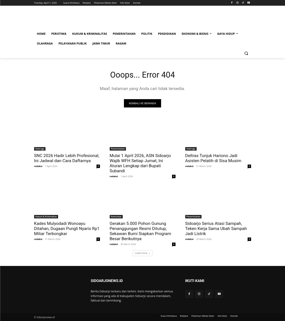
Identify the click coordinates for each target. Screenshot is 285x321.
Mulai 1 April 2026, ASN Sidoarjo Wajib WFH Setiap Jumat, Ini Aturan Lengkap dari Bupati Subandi (140, 163)
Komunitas (116, 216)
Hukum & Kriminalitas (46, 216)
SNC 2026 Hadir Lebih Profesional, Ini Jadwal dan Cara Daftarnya (66, 158)
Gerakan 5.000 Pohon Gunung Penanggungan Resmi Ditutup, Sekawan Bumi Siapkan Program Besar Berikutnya (140, 231)
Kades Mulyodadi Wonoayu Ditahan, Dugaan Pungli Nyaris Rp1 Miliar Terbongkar (67, 228)
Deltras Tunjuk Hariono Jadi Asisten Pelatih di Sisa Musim (213, 158)
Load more (142, 253)
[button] (246, 53)
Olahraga (39, 148)
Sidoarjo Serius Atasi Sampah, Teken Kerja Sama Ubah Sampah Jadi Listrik (216, 228)
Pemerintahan (118, 148)
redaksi (38, 166)
